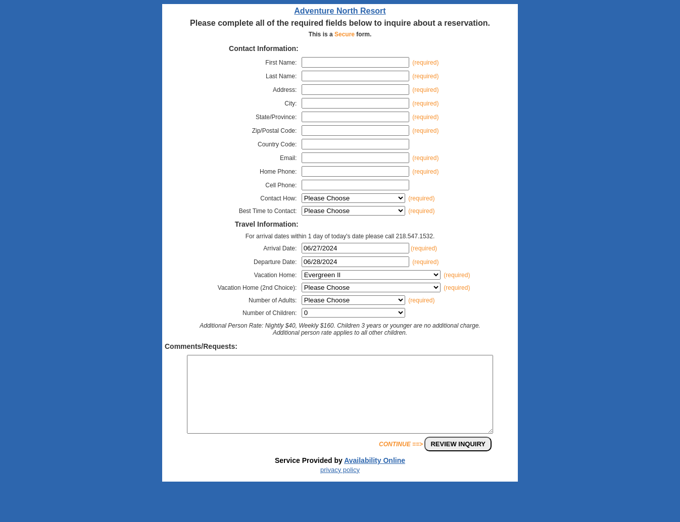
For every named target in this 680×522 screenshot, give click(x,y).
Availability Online (374, 476)
